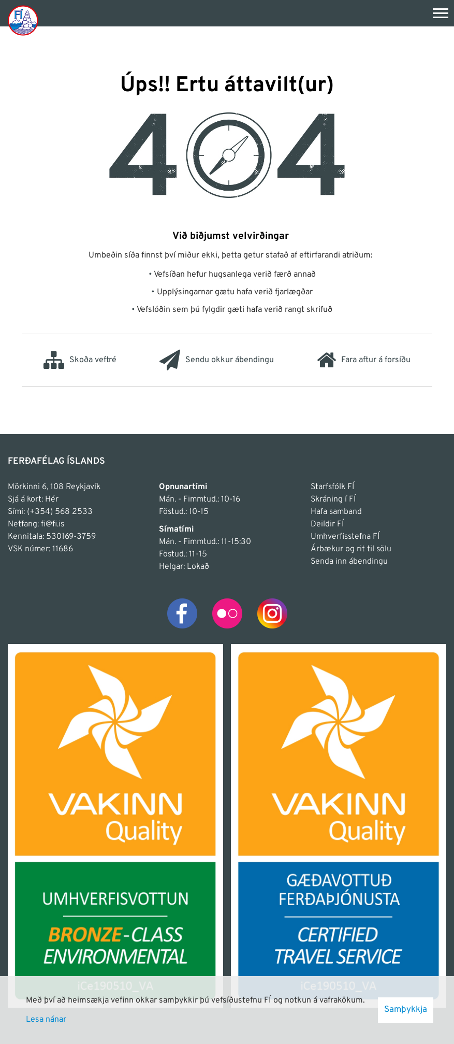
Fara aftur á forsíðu (364, 360)
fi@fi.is (52, 524)
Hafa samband (336, 512)
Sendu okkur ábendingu (216, 360)
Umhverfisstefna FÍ (345, 537)
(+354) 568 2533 (60, 512)
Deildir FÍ (327, 524)
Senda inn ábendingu (349, 561)
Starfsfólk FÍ (332, 487)
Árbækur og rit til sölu (351, 549)
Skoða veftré (79, 360)
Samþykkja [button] (405, 1010)
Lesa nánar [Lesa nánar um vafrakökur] (46, 1019)
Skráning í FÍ (333, 499)
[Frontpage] (23, 20)
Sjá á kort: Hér (33, 499)
